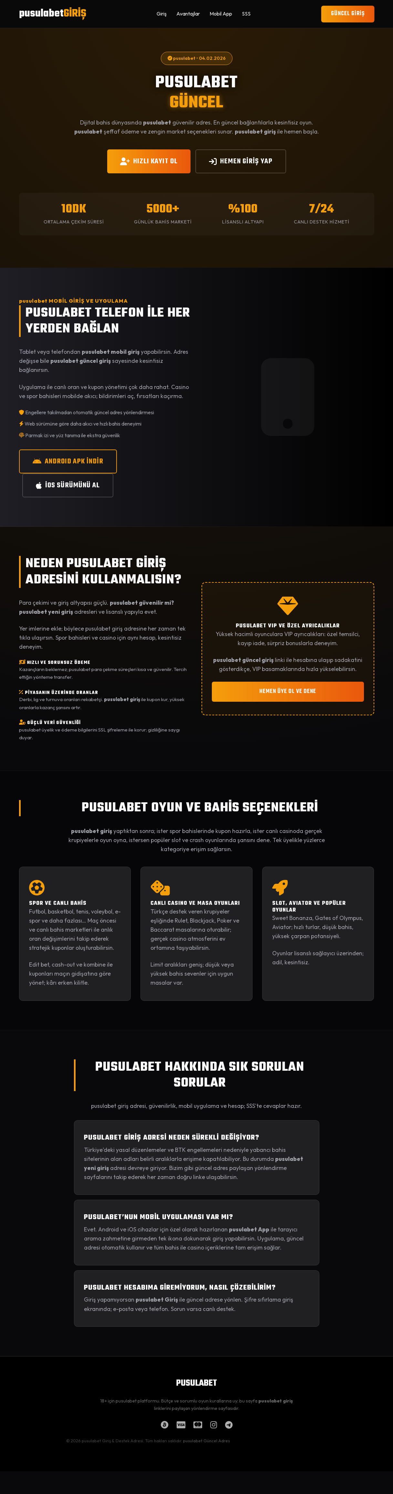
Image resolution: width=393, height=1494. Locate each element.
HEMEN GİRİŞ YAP (241, 161)
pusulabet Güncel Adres (206, 1440)
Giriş (162, 13)
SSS (246, 13)
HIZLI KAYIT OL (149, 161)
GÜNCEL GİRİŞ (348, 13)
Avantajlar (188, 13)
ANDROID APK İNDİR (68, 461)
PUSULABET (196, 1383)
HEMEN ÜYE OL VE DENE (287, 691)
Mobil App (221, 13)
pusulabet (52, 13)
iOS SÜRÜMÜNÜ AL (68, 485)
